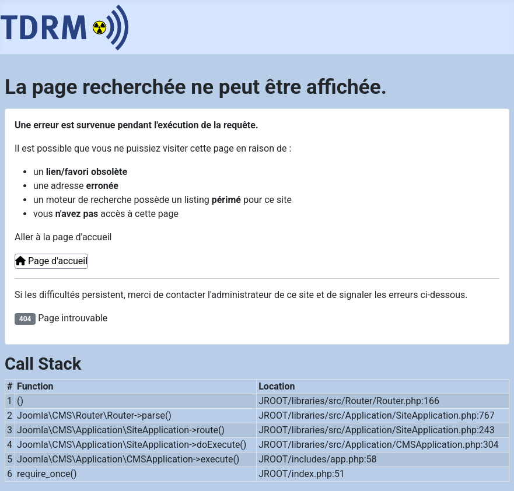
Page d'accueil (51, 260)
